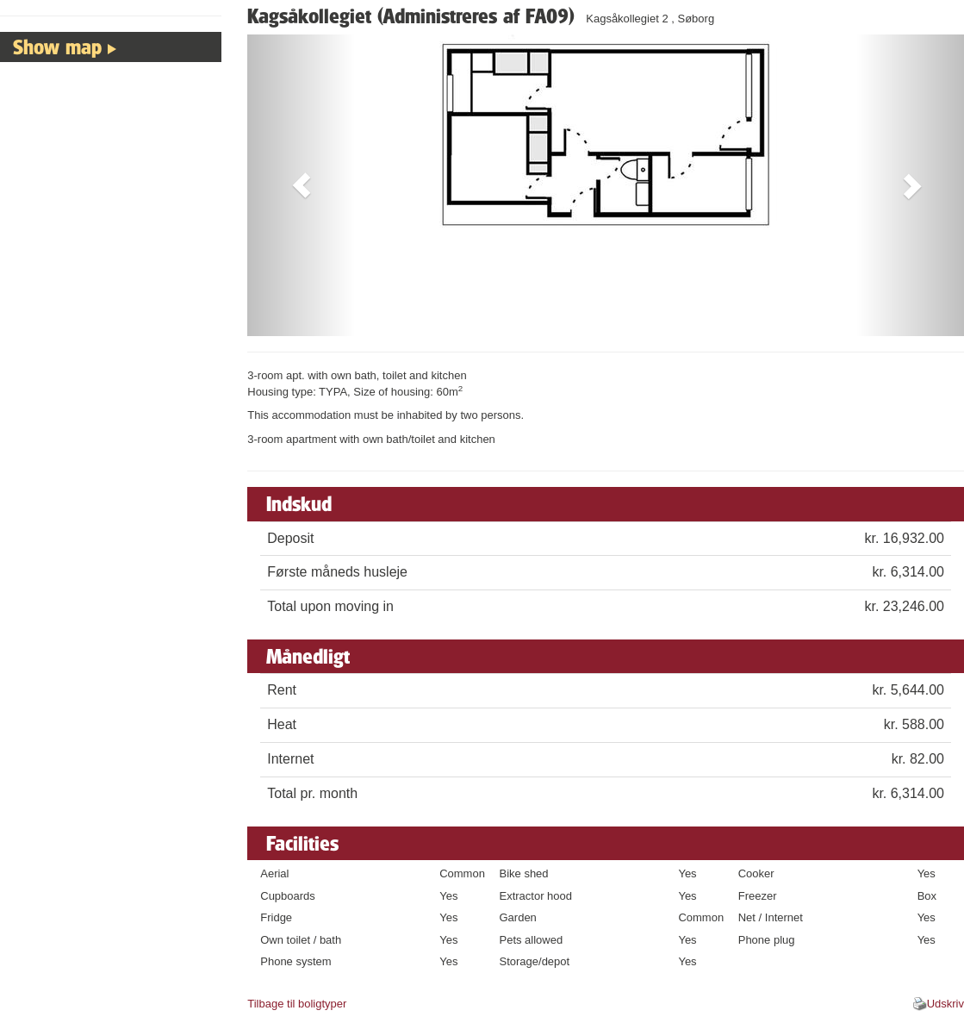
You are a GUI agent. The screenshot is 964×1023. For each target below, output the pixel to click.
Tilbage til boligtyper (296, 1003)
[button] (301, 185)
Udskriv (945, 1003)
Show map (57, 46)
